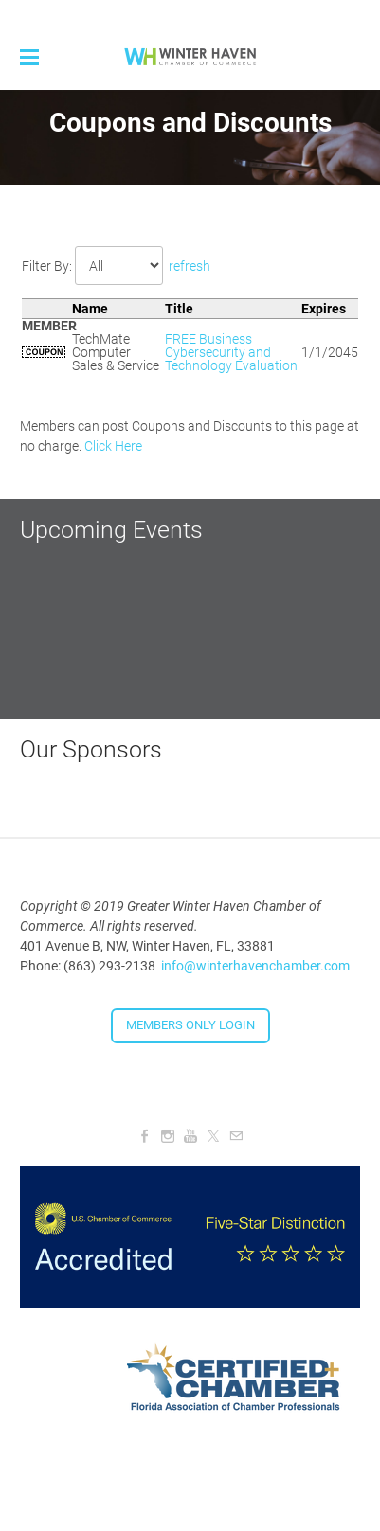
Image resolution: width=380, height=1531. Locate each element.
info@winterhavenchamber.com (255, 965)
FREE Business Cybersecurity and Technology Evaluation (231, 352)
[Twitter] (213, 1136)
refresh (189, 266)
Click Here (113, 446)
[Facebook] (145, 1136)
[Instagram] (167, 1136)
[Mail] (236, 1136)
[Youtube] (190, 1136)
